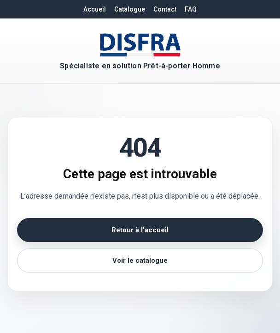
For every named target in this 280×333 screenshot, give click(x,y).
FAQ (191, 9)
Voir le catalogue (140, 260)
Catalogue (129, 9)
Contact (164, 9)
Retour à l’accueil (140, 230)
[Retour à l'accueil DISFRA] (140, 43)
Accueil (94, 9)
